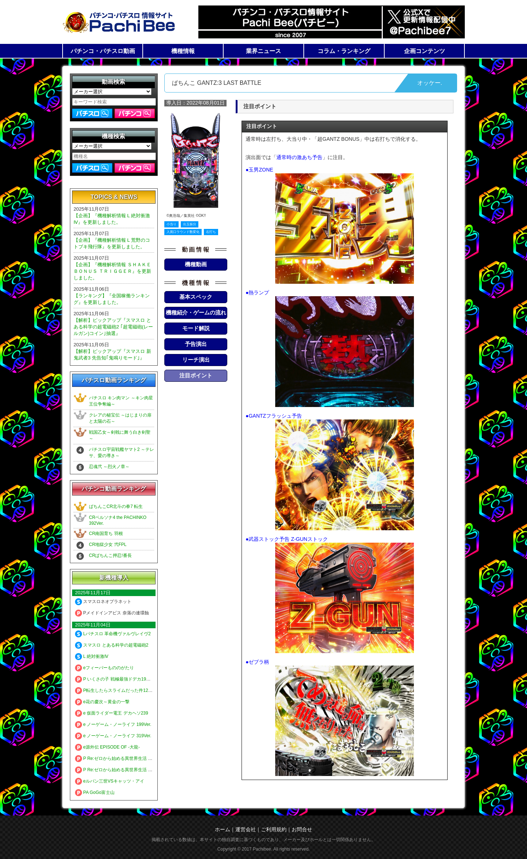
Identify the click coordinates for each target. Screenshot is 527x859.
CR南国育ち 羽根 (106, 533)
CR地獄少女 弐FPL (108, 544)
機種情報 (183, 51)
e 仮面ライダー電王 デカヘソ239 (111, 713)
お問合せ (302, 829)
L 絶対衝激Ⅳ (91, 656)
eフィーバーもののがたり (104, 667)
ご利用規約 (274, 829)
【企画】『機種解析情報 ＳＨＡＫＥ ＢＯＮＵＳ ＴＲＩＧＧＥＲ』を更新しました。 (112, 271)
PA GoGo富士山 (95, 792)
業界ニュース (263, 51)
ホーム (222, 829)
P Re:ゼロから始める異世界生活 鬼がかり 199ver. (128, 758)
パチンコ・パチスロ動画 (103, 51)
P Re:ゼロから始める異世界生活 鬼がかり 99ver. (127, 769)
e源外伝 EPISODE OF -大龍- (107, 747)
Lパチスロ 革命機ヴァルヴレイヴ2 (113, 633)
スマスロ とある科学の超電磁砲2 (111, 645)
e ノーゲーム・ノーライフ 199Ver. (113, 724)
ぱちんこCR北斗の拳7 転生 (116, 506)
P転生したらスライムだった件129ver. (116, 690)
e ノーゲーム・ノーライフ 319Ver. (113, 735)
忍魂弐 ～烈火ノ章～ (109, 466)
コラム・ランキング (344, 51)
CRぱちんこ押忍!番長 (110, 555)
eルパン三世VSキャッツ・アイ (109, 781)
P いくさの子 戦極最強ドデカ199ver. (115, 679)
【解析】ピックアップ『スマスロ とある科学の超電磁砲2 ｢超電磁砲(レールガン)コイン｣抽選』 (113, 326)
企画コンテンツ (424, 51)
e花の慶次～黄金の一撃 (102, 701)
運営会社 (245, 829)
